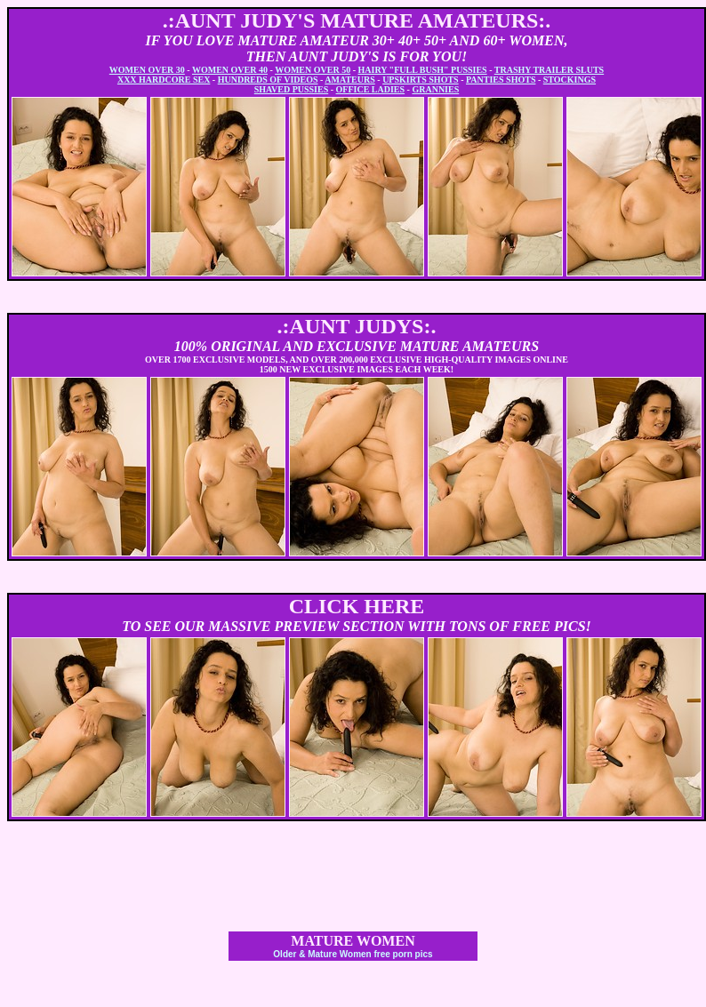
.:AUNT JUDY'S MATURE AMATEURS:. (357, 20)
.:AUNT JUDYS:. (357, 326)
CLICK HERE (357, 606)
